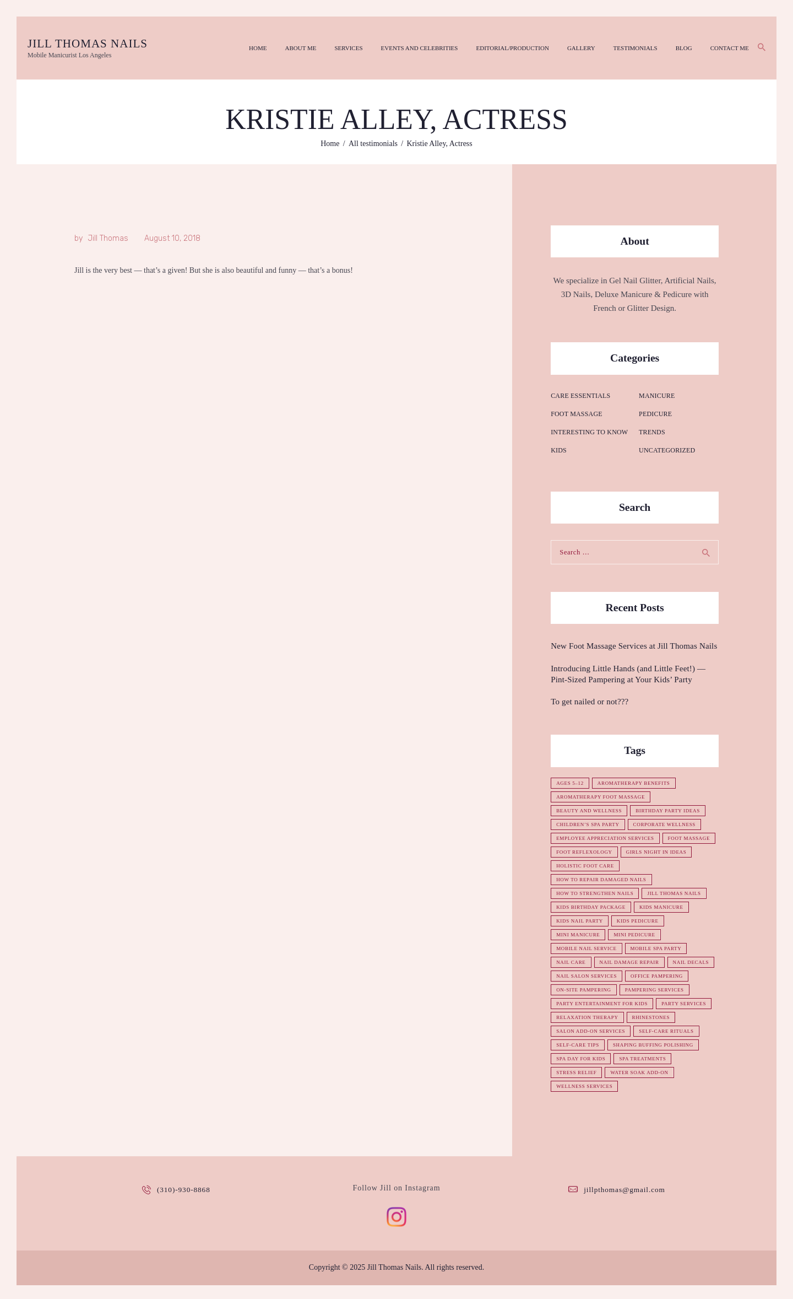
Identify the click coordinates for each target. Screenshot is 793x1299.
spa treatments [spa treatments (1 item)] (581, 1086)
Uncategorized (666, 450)
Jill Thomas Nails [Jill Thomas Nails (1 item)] (679, 893)
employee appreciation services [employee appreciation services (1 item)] (608, 838)
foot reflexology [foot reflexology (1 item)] (644, 852)
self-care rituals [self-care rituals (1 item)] (585, 1058)
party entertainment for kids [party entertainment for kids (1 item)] (604, 1017)
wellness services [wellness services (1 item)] (661, 1100)
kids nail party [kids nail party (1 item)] (581, 921)
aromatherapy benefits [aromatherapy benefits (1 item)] (637, 783)
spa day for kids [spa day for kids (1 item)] (681, 1072)
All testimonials (373, 143)
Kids (558, 450)
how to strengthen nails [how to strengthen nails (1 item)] (597, 893)
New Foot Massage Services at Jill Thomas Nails (632, 646)
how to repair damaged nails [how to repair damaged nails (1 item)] (603, 879)
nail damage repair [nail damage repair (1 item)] (632, 962)
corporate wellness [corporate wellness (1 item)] (670, 824)
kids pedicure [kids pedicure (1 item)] (642, 921)
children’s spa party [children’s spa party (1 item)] (589, 824)
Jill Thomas (108, 237)
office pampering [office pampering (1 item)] (583, 990)
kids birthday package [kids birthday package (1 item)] (592, 907)
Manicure (656, 394)
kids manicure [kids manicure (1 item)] (666, 907)
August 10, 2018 (172, 237)
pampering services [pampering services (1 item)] (587, 1003)
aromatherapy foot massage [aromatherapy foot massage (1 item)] (603, 797)
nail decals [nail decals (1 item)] (575, 976)
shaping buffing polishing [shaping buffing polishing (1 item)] (599, 1072)
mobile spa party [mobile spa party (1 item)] (661, 948)
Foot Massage (576, 413)
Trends (652, 431)
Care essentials (580, 394)
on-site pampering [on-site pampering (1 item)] (654, 990)
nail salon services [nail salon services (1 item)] (640, 976)
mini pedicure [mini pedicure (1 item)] (638, 934)
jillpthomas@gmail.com (624, 1203)
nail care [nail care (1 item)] (571, 962)
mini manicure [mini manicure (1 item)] (579, 934)
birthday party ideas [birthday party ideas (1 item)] (673, 810)
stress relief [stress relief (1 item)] (641, 1086)
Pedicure (655, 413)
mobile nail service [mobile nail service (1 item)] (588, 948)
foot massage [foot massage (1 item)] (578, 852)
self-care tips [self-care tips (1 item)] (650, 1058)
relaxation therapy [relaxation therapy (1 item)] (650, 1031)
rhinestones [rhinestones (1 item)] (576, 1045)
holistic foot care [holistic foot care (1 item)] (665, 866)
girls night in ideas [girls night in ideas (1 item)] (588, 866)
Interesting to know (588, 431)
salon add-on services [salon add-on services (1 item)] (646, 1045)
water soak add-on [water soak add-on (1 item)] (586, 1100)
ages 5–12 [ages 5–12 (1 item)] (570, 783)
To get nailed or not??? (588, 701)
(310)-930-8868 (183, 1203)
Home (330, 143)
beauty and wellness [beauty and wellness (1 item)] (591, 810)
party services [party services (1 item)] (580, 1031)
